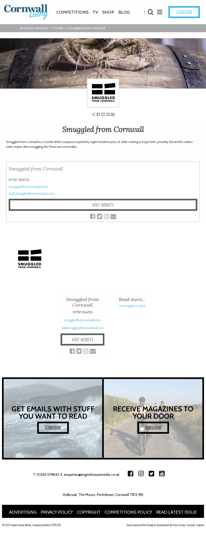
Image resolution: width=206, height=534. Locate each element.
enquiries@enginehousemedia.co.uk (91, 474)
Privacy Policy (57, 512)
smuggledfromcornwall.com (28, 186)
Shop (108, 12)
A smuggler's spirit (132, 306)
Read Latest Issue (176, 512)
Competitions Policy (128, 512)
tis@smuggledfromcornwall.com (31, 193)
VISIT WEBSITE (103, 205)
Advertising (23, 512)
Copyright (89, 512)
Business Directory (34, 28)
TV (95, 12)
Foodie (58, 28)
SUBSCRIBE (184, 12)
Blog (124, 12)
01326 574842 (48, 474)
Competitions (72, 12)
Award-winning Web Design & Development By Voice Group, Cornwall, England (165, 525)
